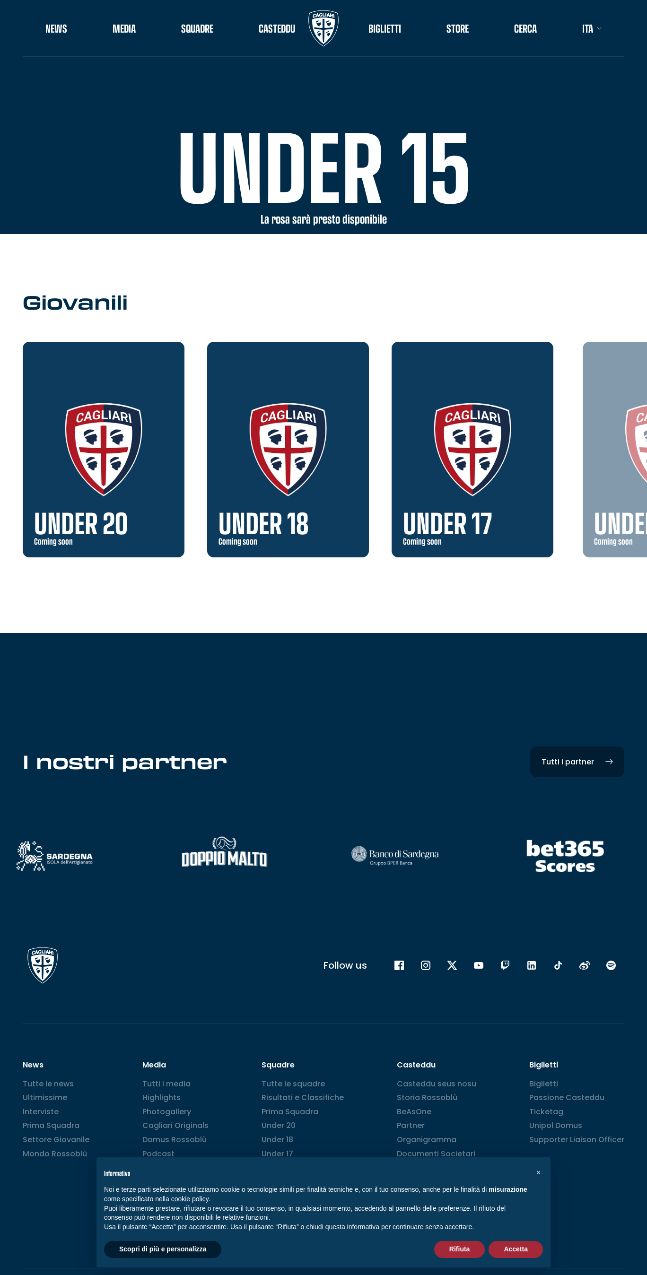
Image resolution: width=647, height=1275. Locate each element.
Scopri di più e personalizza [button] (162, 1249)
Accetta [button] (516, 1249)
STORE (457, 28)
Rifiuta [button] (459, 1249)
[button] (538, 1172)
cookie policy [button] (190, 1199)
